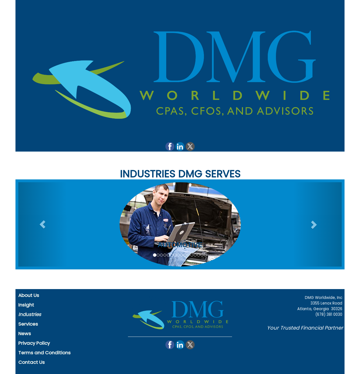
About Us (28, 295)
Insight (26, 304)
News (24, 333)
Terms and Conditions (44, 352)
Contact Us (31, 362)
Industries (29, 314)
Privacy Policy (34, 343)
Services (28, 324)
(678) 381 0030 (328, 314)
